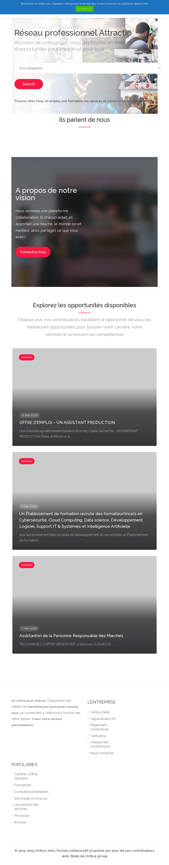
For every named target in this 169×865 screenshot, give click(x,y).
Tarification (98, 736)
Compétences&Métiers (31, 792)
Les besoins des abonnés (26, 807)
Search (29, 84)
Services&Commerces (31, 798)
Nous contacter (102, 753)
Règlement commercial (99, 727)
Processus (22, 816)
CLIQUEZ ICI (84, 8)
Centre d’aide (100, 712)
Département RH (103, 719)
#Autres (20, 822)
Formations (22, 785)
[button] (33, 252)
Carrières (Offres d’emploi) (26, 776)
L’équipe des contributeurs (100, 744)
